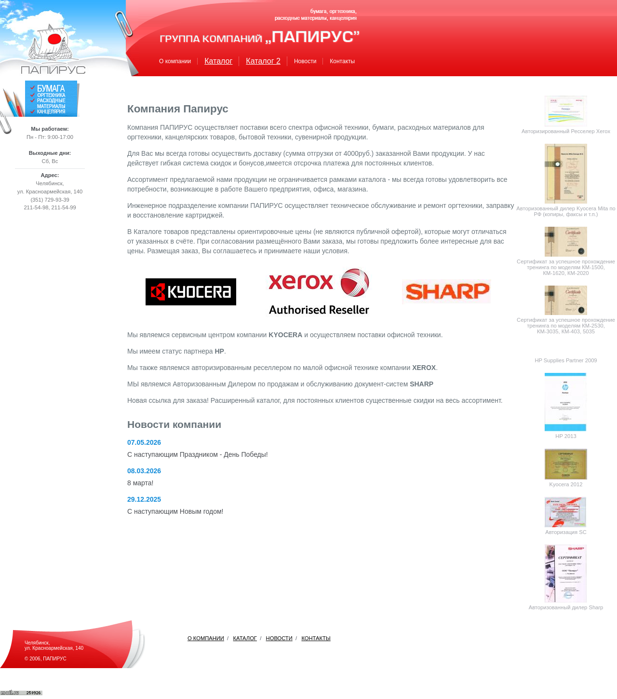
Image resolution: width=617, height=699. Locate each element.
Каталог (218, 61)
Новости (305, 61)
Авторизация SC (566, 532)
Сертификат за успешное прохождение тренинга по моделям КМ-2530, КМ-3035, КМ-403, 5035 (566, 325)
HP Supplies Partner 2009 (566, 360)
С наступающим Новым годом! (175, 511)
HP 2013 (565, 436)
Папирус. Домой (53, 49)
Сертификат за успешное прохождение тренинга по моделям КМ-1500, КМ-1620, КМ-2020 (566, 267)
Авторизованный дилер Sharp (566, 607)
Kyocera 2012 (565, 484)
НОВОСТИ (279, 638)
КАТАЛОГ (245, 638)
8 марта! (140, 483)
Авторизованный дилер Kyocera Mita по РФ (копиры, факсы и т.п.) (565, 211)
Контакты (342, 61)
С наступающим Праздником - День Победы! (197, 454)
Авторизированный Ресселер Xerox (566, 131)
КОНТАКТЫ (315, 638)
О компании (175, 61)
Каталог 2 (263, 61)
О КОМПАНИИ (206, 638)
